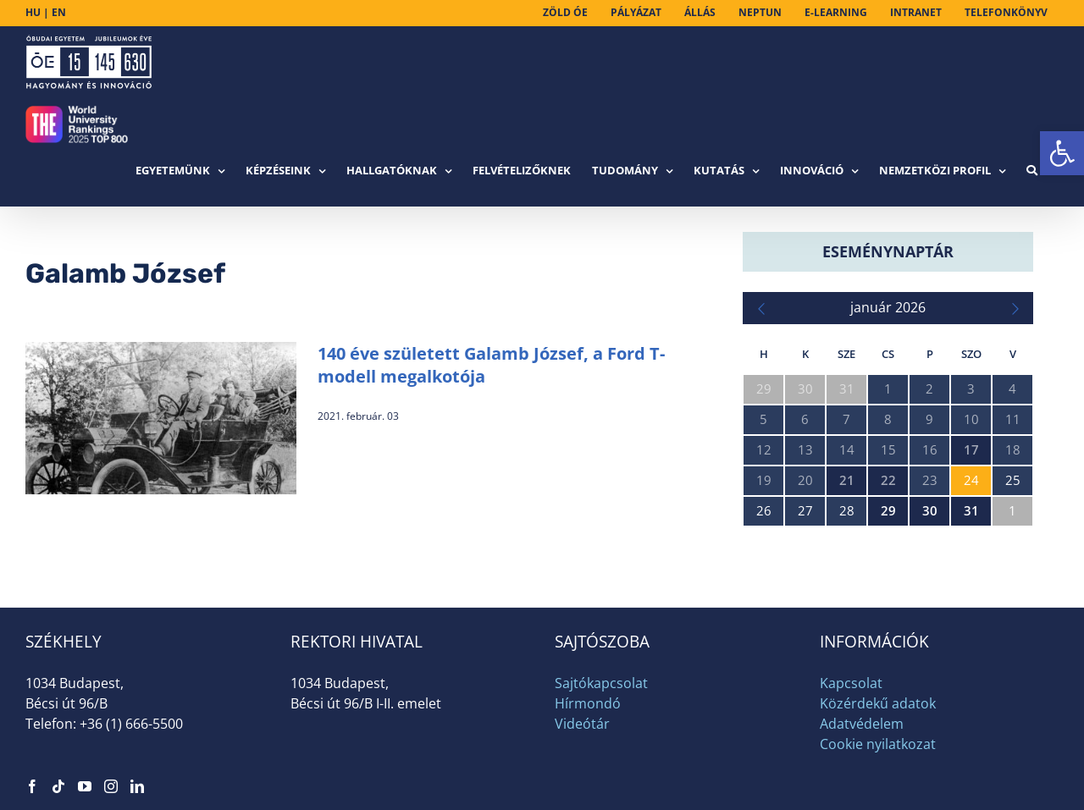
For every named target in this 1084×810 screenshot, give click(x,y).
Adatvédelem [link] (862, 723)
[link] (1062, 153)
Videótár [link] (582, 723)
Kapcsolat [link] (851, 683)
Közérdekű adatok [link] (878, 703)
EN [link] (59, 12)
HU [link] (33, 12)
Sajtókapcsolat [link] (601, 683)
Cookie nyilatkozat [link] (878, 744)
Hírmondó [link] (588, 703)
